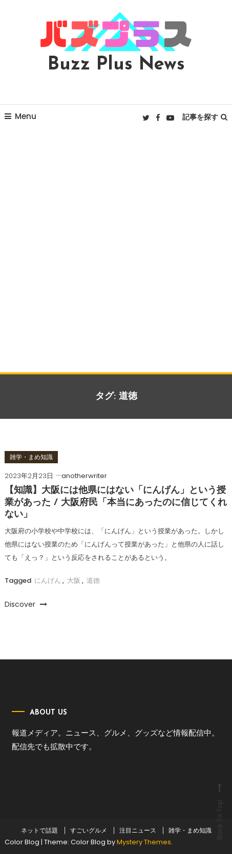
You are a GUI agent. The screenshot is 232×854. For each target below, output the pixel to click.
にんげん (47, 580)
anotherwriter (84, 476)
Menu (20, 116)
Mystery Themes (144, 842)
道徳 (93, 580)
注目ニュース (137, 830)
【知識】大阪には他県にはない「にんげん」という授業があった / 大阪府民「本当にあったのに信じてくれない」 (116, 502)
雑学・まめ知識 (31, 457)
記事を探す (204, 117)
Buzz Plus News (116, 65)
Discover (26, 604)
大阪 (73, 580)
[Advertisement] (116, 251)
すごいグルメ (88, 830)
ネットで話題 (39, 830)
